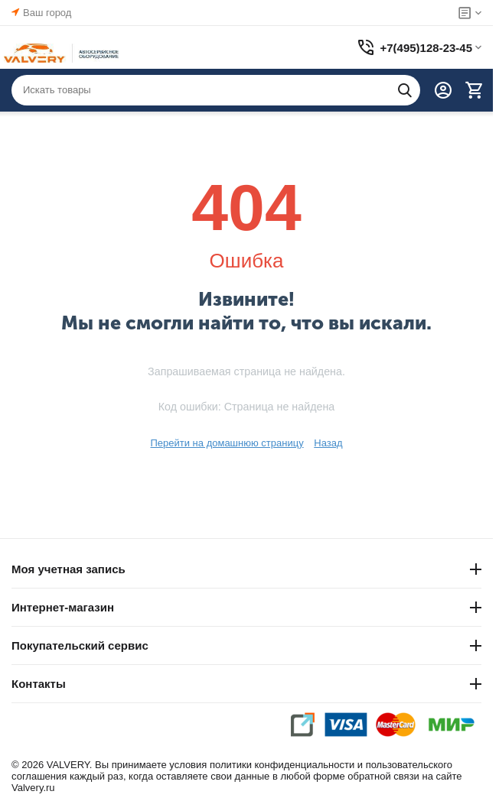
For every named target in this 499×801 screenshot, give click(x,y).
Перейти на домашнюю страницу (226, 443)
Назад (328, 443)
